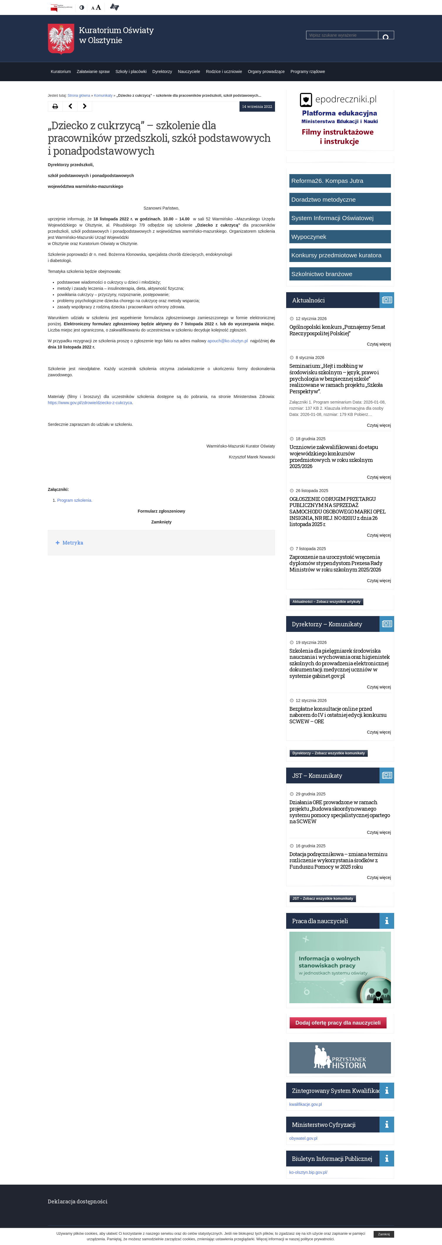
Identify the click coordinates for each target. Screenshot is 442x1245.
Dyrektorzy (162, 71)
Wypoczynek (308, 236)
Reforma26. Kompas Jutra (327, 180)
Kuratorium (61, 71)
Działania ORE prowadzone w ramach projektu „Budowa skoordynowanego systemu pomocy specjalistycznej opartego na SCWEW (339, 812)
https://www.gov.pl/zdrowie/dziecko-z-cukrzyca (90, 402)
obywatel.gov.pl (303, 1138)
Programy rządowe (308, 71)
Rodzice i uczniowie (224, 71)
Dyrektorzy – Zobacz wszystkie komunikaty (329, 753)
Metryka (72, 543)
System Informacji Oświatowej (332, 218)
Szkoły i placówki (131, 71)
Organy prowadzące (266, 71)
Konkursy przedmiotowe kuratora (336, 255)
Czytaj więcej (379, 344)
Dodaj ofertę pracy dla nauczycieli (338, 1023)
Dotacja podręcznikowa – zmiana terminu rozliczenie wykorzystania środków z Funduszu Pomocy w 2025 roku (338, 860)
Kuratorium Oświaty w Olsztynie (116, 35)
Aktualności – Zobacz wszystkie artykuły (326, 602)
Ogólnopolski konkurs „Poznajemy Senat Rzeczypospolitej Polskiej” (337, 330)
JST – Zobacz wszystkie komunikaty (323, 899)
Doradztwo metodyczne (323, 199)
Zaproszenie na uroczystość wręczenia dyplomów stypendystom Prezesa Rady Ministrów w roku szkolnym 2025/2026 (335, 563)
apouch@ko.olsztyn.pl (227, 341)
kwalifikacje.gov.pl (305, 1104)
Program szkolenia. (74, 500)
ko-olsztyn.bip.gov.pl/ (308, 1172)
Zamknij (384, 1234)
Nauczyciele (189, 71)
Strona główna (79, 95)
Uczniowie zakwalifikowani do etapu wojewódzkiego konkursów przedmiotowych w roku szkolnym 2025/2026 (333, 456)
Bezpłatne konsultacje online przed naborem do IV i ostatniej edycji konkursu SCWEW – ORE (338, 715)
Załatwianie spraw (93, 71)
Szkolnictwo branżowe (321, 274)
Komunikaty (103, 95)
